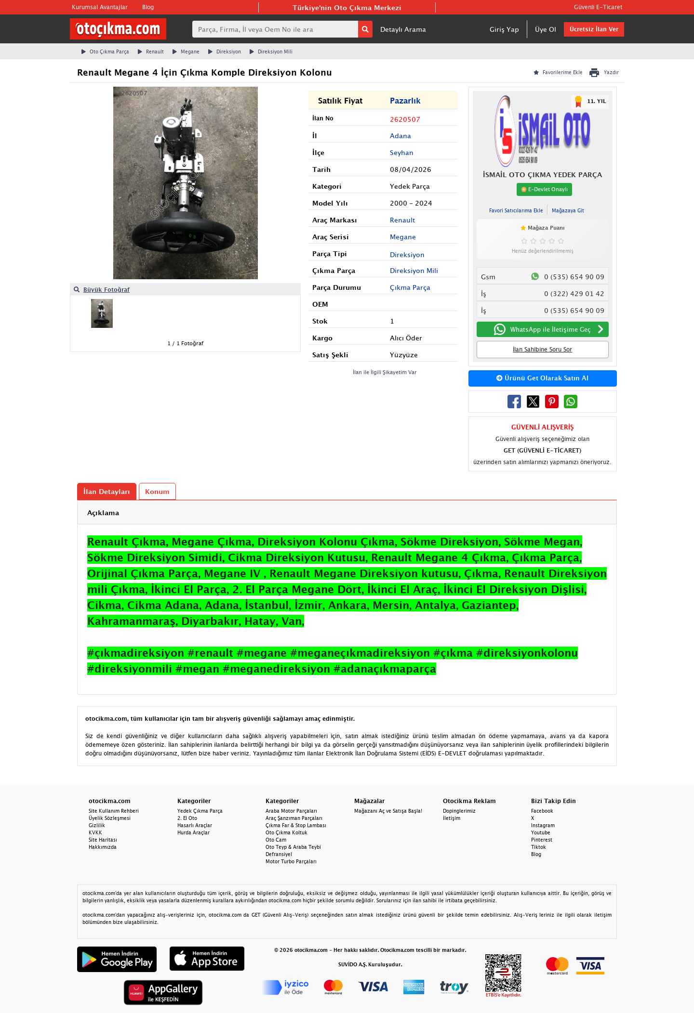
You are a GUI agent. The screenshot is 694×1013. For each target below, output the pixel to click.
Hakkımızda (103, 847)
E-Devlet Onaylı (544, 189)
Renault (151, 51)
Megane (186, 51)
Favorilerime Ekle (558, 72)
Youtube (540, 832)
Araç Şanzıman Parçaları (294, 818)
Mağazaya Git (568, 210)
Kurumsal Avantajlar (100, 7)
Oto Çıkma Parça (105, 51)
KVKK (95, 832)
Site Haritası (103, 840)
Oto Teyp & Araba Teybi (293, 847)
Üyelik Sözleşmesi (110, 818)
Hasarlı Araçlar (194, 825)
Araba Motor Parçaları (291, 811)
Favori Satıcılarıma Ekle (516, 210)
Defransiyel (279, 854)
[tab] (347, 512)
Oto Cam (276, 840)
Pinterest (541, 840)
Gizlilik (97, 825)
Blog (148, 7)
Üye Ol (545, 29)
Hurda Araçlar (193, 832)
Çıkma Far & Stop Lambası (296, 825)
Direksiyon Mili (271, 51)
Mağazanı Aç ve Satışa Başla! (388, 811)
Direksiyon (224, 51)
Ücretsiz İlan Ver (594, 29)
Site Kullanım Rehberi (114, 811)
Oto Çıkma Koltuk (286, 832)
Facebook (542, 811)
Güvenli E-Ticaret (598, 7)
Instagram (543, 825)
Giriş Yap (504, 29)
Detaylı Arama (403, 29)
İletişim (451, 818)
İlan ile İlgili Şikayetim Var (385, 372)
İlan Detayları (106, 491)
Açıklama (103, 512)
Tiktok (538, 847)
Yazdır (603, 72)
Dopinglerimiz (459, 811)
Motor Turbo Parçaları (291, 861)
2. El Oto (187, 818)
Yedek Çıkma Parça (200, 811)
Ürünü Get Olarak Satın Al (542, 378)
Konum (157, 491)
